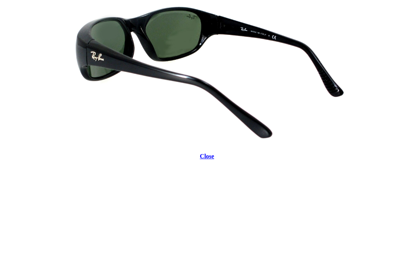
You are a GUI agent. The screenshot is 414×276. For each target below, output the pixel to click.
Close (207, 156)
